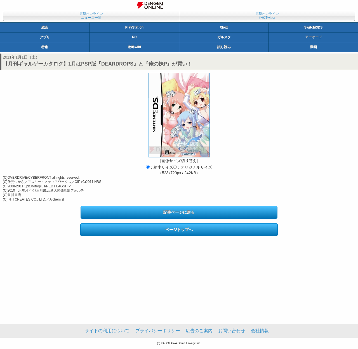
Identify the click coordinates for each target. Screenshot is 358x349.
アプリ (45, 37)
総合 (44, 27)
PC (134, 37)
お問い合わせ (231, 330)
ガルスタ (224, 37)
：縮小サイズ (159, 167)
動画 (313, 47)
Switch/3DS (313, 27)
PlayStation (134, 27)
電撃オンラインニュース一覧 (91, 16)
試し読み (224, 47)
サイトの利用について (107, 330)
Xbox (224, 27)
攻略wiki (134, 47)
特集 (44, 47)
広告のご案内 (199, 330)
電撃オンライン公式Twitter (267, 16)
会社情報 (260, 330)
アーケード (313, 37)
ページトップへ (179, 229)
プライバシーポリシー (157, 330)
